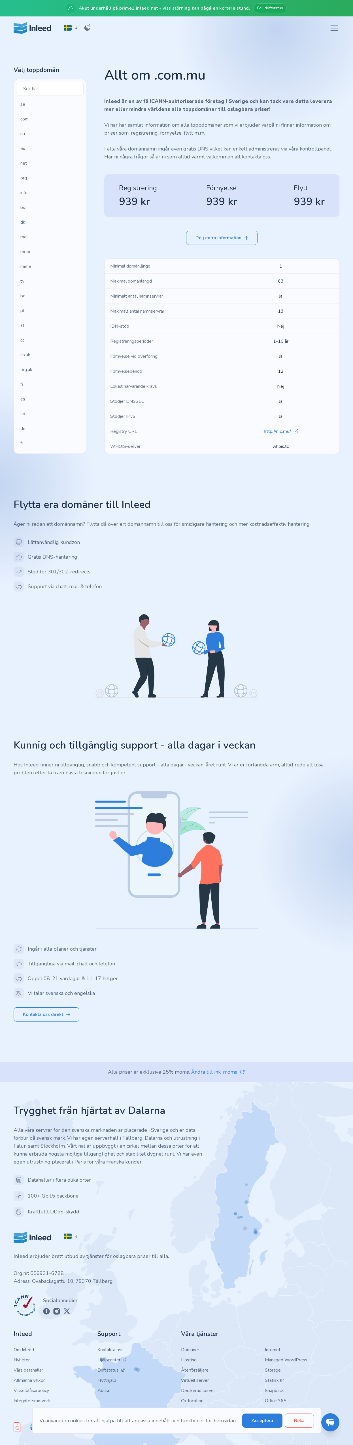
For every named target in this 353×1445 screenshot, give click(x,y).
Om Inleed (24, 1350)
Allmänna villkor (29, 1380)
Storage (273, 1370)
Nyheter (22, 1360)
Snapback (274, 1390)
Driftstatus (111, 1370)
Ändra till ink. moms (218, 1072)
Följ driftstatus (270, 8)
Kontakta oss (110, 1350)
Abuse (103, 1390)
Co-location (192, 1401)
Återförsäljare (195, 1370)
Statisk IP (274, 1380)
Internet (272, 1350)
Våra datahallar (28, 1370)
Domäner (190, 1350)
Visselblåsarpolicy (31, 1390)
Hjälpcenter (112, 1360)
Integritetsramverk (32, 1401)
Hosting (189, 1360)
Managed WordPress (286, 1360)
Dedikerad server (198, 1390)
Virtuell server (195, 1380)
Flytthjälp (106, 1380)
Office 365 (275, 1401)
